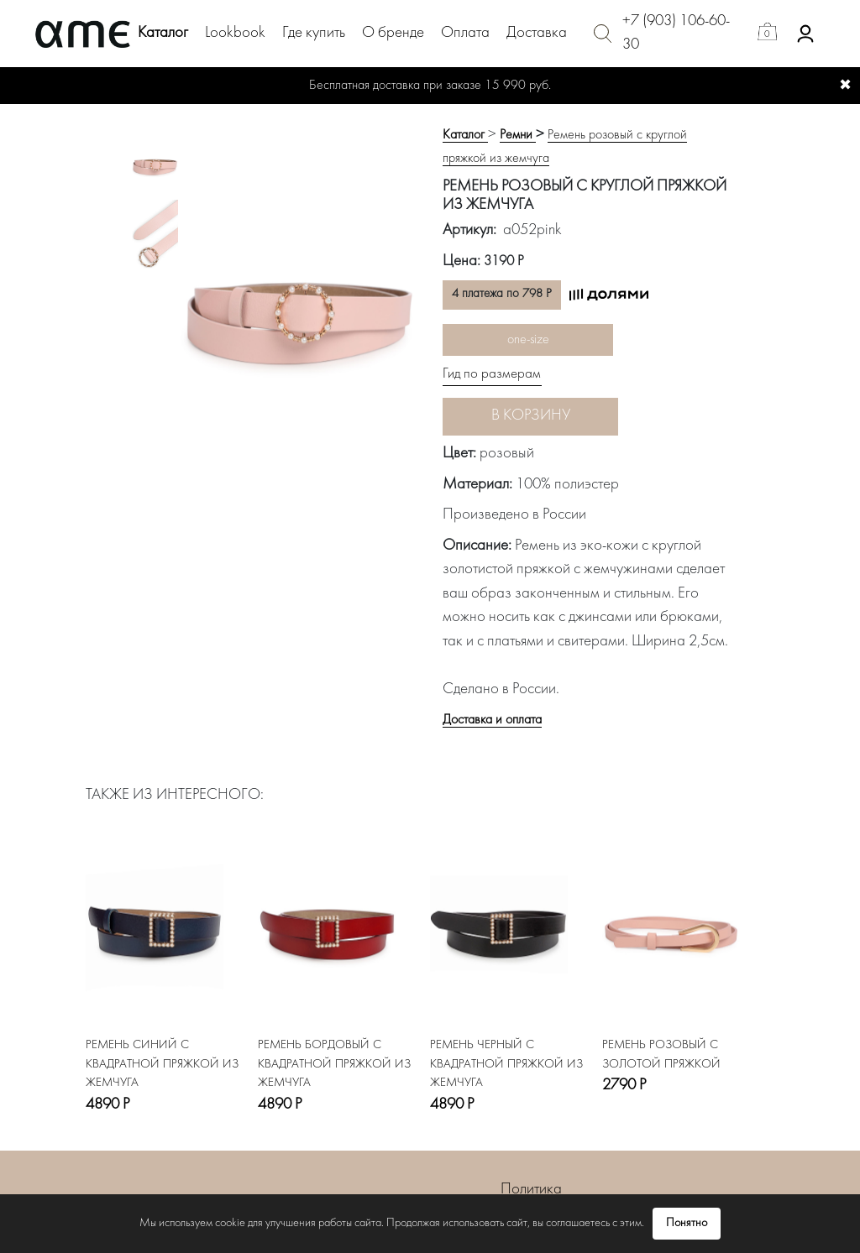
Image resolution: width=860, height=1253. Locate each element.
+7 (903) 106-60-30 (676, 33)
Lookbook (235, 33)
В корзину (530, 416)
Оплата (465, 33)
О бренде (393, 33)
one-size (528, 340)
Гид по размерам (492, 374)
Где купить (313, 33)
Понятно (686, 1223)
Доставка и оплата (492, 720)
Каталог (163, 33)
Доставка (536, 33)
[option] (155, 164)
